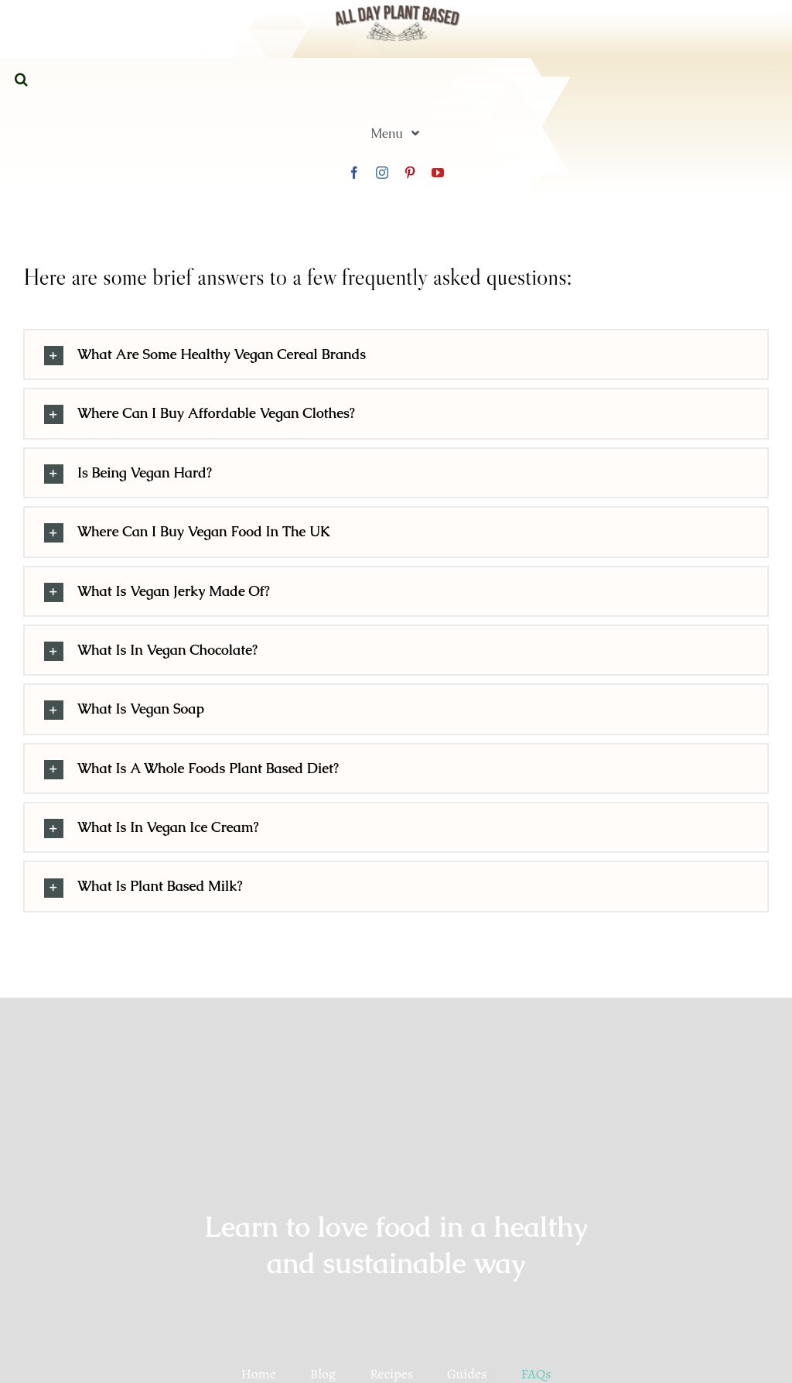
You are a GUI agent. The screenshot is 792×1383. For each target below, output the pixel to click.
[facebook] (354, 172)
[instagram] (382, 172)
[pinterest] (410, 172)
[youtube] (438, 172)
